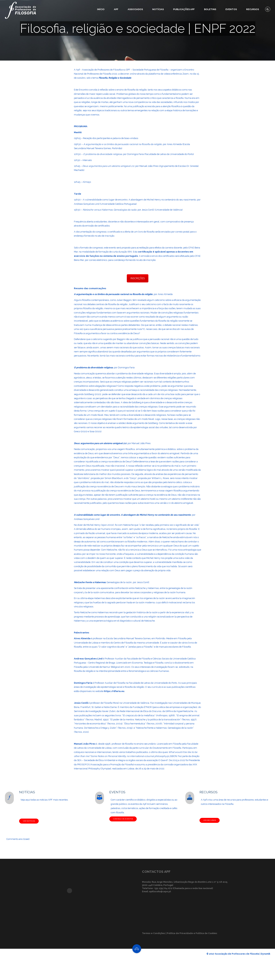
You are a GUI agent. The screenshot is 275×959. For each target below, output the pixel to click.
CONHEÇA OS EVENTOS (123, 819)
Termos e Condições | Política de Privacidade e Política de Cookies (179, 933)
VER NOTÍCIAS (29, 821)
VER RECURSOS (209, 820)
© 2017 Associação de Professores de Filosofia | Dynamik (238, 954)
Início (101, 9)
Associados (135, 9)
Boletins (210, 9)
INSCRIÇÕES (138, 278)
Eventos (231, 9)
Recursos (252, 9)
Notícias (158, 9)
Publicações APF (184, 9)
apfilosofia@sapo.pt (160, 891)
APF (116, 9)
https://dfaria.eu (114, 691)
